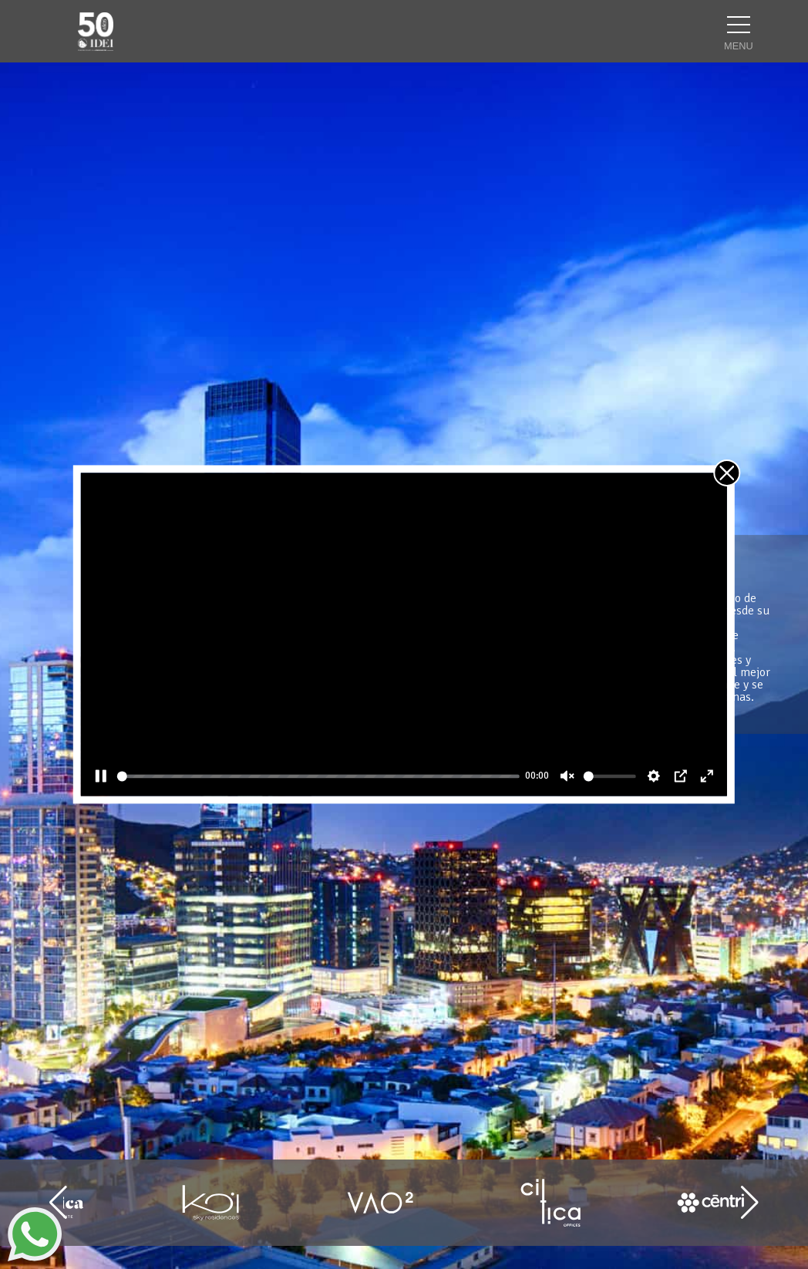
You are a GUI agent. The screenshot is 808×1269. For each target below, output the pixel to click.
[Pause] (101, 776)
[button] (749, 1203)
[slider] (318, 776)
